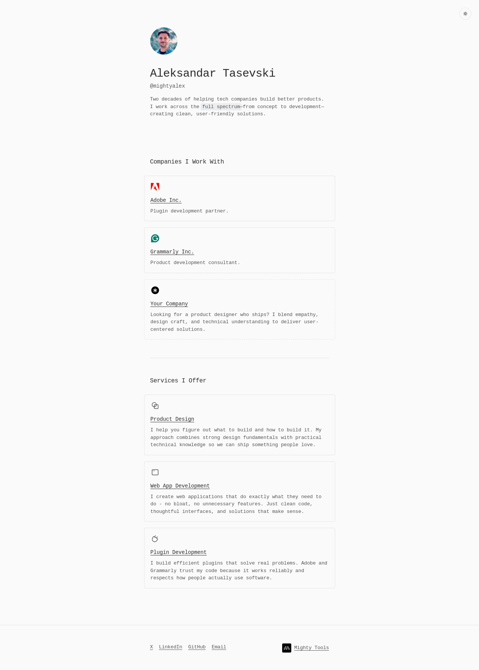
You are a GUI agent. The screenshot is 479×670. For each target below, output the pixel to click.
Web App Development (180, 485)
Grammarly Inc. (172, 251)
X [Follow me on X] (151, 646)
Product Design (172, 418)
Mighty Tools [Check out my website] (311, 646)
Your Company (169, 303)
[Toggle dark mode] (465, 14)
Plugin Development (179, 551)
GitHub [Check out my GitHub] (197, 646)
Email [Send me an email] (219, 646)
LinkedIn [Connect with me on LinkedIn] (170, 646)
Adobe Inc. (166, 199)
